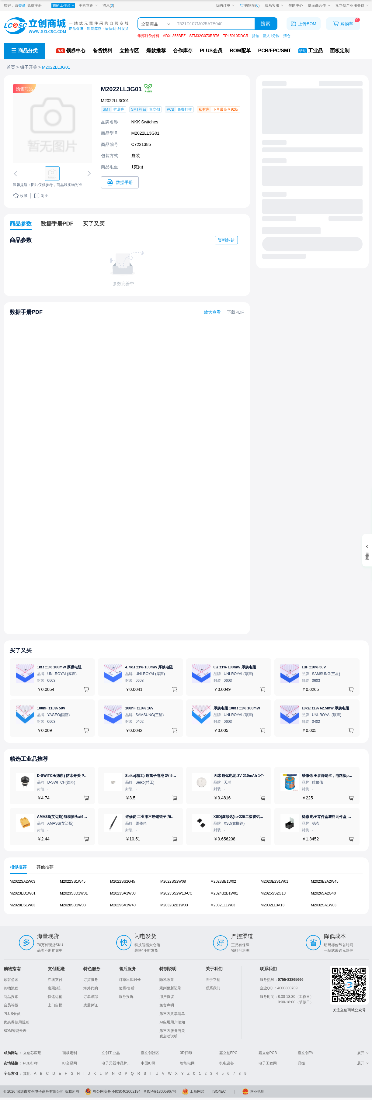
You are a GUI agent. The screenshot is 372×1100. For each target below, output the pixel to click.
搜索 (265, 23)
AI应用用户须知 (172, 1022)
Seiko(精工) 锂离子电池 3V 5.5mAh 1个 (157, 776)
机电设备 (226, 1063)
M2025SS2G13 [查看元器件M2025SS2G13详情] (273, 893)
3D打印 (186, 1053)
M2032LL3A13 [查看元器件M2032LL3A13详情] (272, 905)
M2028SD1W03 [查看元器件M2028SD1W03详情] (73, 905)
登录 (22, 5)
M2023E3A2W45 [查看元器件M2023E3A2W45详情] (325, 881)
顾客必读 (11, 980)
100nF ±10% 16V (139, 708)
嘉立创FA (305, 1053)
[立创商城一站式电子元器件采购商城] (66, 26)
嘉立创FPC (228, 1053)
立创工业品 (111, 1053)
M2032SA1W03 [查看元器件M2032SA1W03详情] (323, 905)
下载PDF (235, 312)
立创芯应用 (32, 1053)
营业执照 (257, 1091)
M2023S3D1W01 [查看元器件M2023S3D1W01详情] (74, 893)
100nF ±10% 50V (51, 708)
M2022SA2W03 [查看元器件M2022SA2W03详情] (22, 881)
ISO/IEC (219, 1091)
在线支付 (55, 980)
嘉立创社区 (150, 1053)
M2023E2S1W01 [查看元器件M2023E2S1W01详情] (274, 881)
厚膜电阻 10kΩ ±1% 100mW (237, 708)
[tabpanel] (186, 896)
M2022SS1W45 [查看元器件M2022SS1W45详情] (72, 881)
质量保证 (90, 1005)
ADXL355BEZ (174, 36)
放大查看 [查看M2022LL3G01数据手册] (212, 312)
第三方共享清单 (172, 1014)
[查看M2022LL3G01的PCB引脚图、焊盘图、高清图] (52, 123)
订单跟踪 (90, 997)
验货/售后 (126, 988)
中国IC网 (148, 1063)
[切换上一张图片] (16, 173)
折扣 (255, 36)
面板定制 (69, 1053)
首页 (11, 67)
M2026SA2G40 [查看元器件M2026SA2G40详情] (323, 893)
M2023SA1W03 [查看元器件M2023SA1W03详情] (123, 893)
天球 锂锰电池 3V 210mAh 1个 (239, 776)
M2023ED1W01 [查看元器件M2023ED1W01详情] (23, 893)
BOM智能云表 (15, 1031)
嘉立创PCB (268, 1053)
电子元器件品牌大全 (118, 1063)
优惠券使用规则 (16, 1022)
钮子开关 (28, 67)
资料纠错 (226, 240)
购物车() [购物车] (249, 5)
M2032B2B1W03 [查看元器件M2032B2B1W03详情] (174, 905)
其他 (26, 1073)
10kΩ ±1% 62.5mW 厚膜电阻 (325, 708)
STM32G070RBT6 (204, 36)
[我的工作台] (63, 5)
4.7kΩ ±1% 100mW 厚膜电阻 (149, 667)
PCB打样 (30, 1063)
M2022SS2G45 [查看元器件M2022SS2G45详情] (122, 881)
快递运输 (55, 997)
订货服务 (90, 980)
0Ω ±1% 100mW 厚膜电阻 (235, 667)
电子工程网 (268, 1063)
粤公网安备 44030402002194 (117, 1091)
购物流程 (11, 988)
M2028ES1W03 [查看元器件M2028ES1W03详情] (22, 905)
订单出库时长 (130, 980)
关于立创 (213, 980)
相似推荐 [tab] (18, 866)
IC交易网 (69, 1063)
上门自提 (55, 1005)
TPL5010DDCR (235, 36)
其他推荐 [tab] (45, 866)
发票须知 (55, 988)
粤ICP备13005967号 (159, 1091)
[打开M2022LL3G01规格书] (120, 182)
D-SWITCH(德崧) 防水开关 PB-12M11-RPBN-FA (76, 776)
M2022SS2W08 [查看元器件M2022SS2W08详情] (173, 881)
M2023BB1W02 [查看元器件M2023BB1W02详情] (223, 881)
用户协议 (166, 997)
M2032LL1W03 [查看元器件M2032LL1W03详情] (222, 905)
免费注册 (34, 5)
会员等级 (11, 1005)
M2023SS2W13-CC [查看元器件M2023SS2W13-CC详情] (176, 893)
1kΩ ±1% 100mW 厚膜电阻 (59, 667)
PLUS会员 (12, 1014)
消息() (108, 5)
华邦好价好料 (148, 36)
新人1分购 (271, 36)
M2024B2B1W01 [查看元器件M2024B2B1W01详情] (224, 893)
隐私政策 (166, 980)
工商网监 (197, 1091)
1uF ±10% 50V (314, 667)
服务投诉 (126, 997)
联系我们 (213, 988)
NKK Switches (144, 121)
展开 (363, 1053)
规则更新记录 (170, 988)
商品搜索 (11, 997)
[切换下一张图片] (87, 173)
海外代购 (90, 988)
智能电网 (187, 1063)
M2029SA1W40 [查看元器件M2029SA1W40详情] (123, 905)
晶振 (301, 1063)
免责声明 (166, 1005)
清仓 (286, 36)
